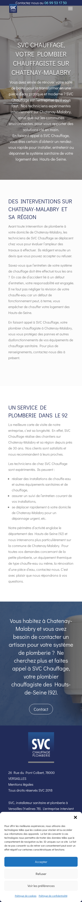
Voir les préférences (41, 885)
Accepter (41, 861)
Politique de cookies (26, 895)
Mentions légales (20, 784)
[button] (75, 817)
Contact (41, 709)
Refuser (41, 873)
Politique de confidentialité (53, 895)
